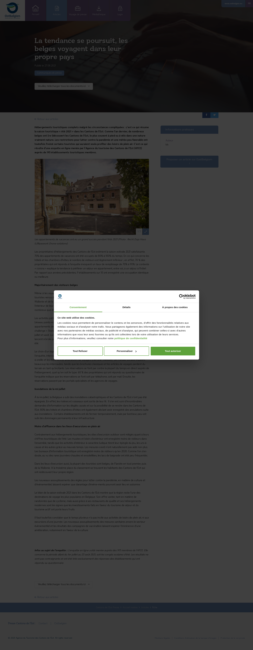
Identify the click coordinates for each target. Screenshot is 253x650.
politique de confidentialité (130, 338)
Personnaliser (127, 351)
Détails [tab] (126, 307)
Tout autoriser (173, 351)
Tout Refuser (80, 351)
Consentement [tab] (78, 307)
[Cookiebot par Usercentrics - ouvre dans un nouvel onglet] (181, 296)
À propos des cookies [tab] (175, 307)
